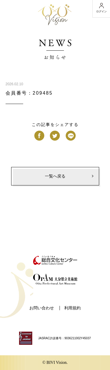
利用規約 (72, 308)
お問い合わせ (41, 308)
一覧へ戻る (55, 176)
